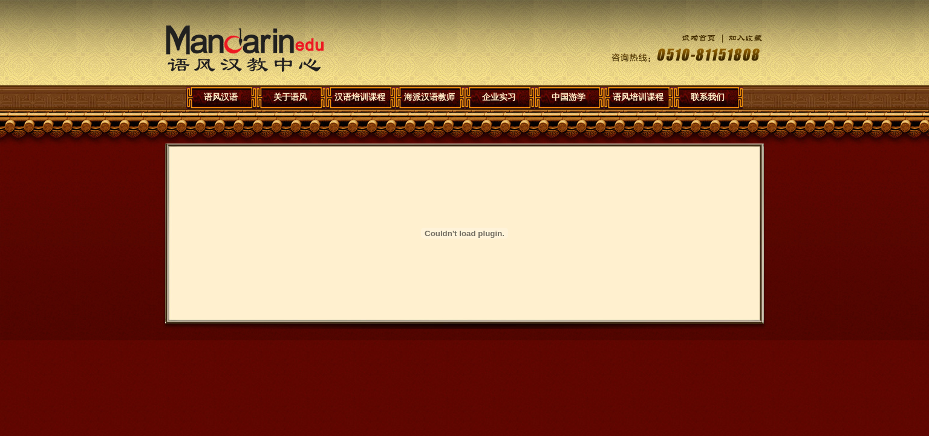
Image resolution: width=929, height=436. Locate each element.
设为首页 (689, 38)
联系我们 (708, 97)
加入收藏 (739, 38)
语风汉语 (245, 49)
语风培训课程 (638, 97)
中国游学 (568, 97)
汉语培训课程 (359, 97)
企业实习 (499, 97)
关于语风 (290, 97)
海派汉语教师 (429, 97)
